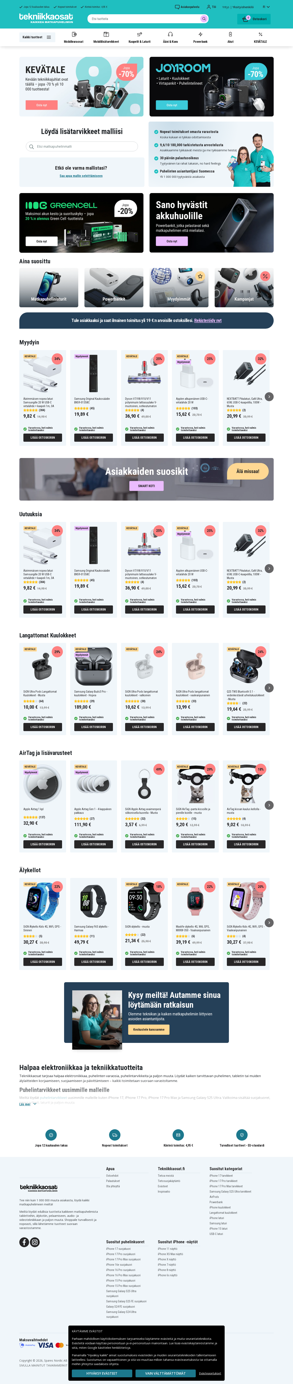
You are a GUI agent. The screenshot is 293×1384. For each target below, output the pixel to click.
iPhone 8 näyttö (167, 1270)
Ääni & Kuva (170, 37)
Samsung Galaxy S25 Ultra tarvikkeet (230, 1191)
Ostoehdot (112, 1175)
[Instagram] (35, 1242)
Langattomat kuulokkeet (223, 1212)
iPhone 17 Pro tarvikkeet (223, 1181)
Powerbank (200, 37)
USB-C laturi (216, 1234)
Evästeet (163, 1186)
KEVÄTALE (260, 37)
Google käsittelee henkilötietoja (108, 1348)
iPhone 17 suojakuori (118, 1248)
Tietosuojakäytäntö (169, 1181)
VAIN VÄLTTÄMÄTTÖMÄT (165, 1373)
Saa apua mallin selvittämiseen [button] (81, 176)
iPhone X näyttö (167, 1259)
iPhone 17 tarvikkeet (221, 1175)
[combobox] (148, 18)
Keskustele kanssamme (148, 1029)
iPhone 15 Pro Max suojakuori (123, 1285)
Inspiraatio (164, 1191)
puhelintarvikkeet (53, 1097)
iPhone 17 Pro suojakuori (120, 1254)
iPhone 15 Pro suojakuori (120, 1280)
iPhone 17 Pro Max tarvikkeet (226, 1186)
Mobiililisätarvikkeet (106, 37)
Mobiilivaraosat (73, 37)
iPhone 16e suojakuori (119, 1264)
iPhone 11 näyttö (167, 1248)
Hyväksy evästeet (101, 1373)
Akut (230, 37)
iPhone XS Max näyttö (170, 1254)
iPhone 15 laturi (218, 1228)
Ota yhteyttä (113, 1186)
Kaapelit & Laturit (140, 37)
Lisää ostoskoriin (43, 437)
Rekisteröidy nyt (208, 320)
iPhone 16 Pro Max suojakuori (123, 1275)
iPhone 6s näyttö (167, 1275)
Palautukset (113, 1181)
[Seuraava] (269, 396)
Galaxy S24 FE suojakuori (120, 1306)
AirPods (214, 1196)
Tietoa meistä (166, 1175)
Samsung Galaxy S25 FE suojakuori (126, 1301)
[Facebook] (24, 1242)
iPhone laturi (217, 1218)
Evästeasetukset (210, 1373)
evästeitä (167, 1339)
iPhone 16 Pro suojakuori (120, 1270)
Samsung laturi (218, 1223)
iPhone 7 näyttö (167, 1264)
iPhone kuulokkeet (220, 1207)
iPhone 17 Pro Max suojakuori (123, 1259)
